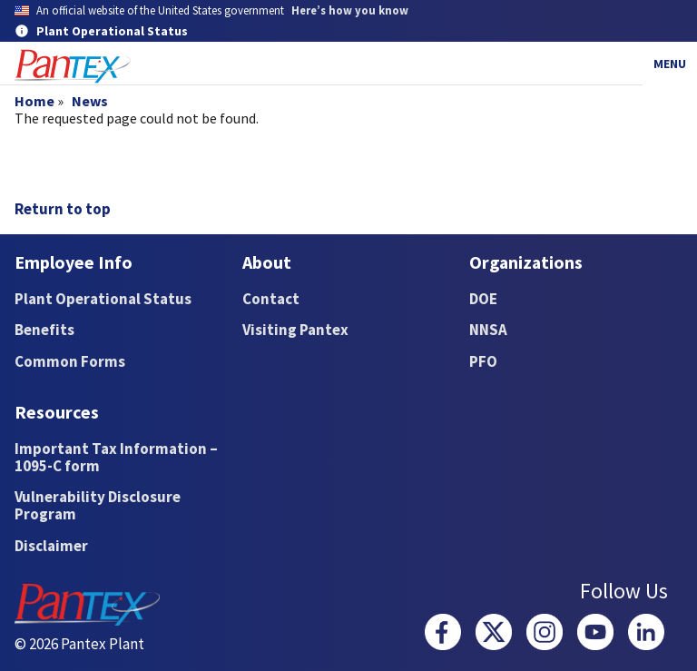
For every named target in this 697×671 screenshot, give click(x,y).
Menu (669, 63)
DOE (483, 299)
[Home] (73, 66)
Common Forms (70, 361)
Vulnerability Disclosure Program (98, 505)
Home (34, 101)
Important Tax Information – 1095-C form (116, 457)
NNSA (488, 330)
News (90, 101)
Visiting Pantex (295, 330)
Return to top (63, 209)
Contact (270, 299)
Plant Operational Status (103, 299)
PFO (483, 361)
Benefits (44, 330)
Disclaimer (51, 546)
